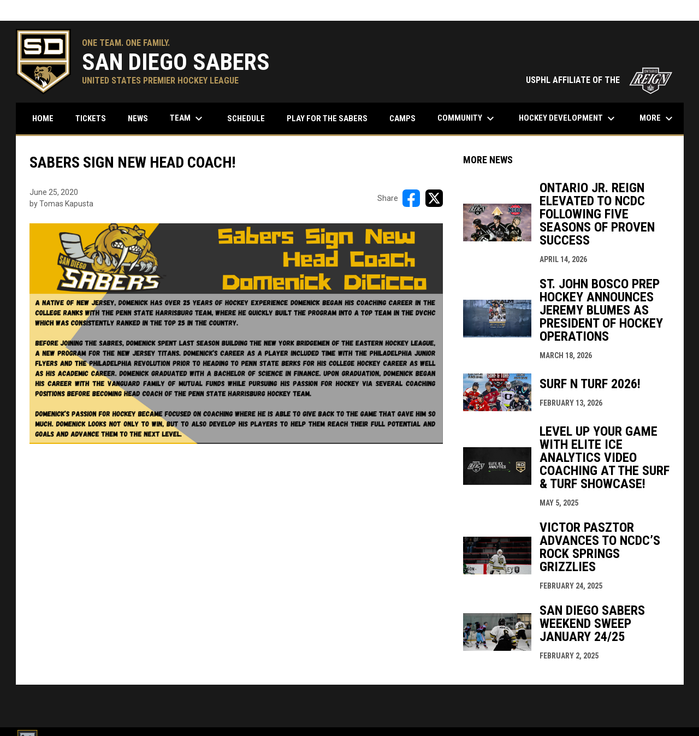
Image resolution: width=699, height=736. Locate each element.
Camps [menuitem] (402, 118)
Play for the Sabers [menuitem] (327, 118)
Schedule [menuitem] (250, 118)
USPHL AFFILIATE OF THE (599, 80)
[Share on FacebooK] (411, 198)
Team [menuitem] (187, 118)
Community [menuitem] (467, 118)
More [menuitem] (657, 118)
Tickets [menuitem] (90, 118)
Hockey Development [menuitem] (568, 118)
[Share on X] (434, 198)
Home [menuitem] (43, 118)
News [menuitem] (138, 118)
